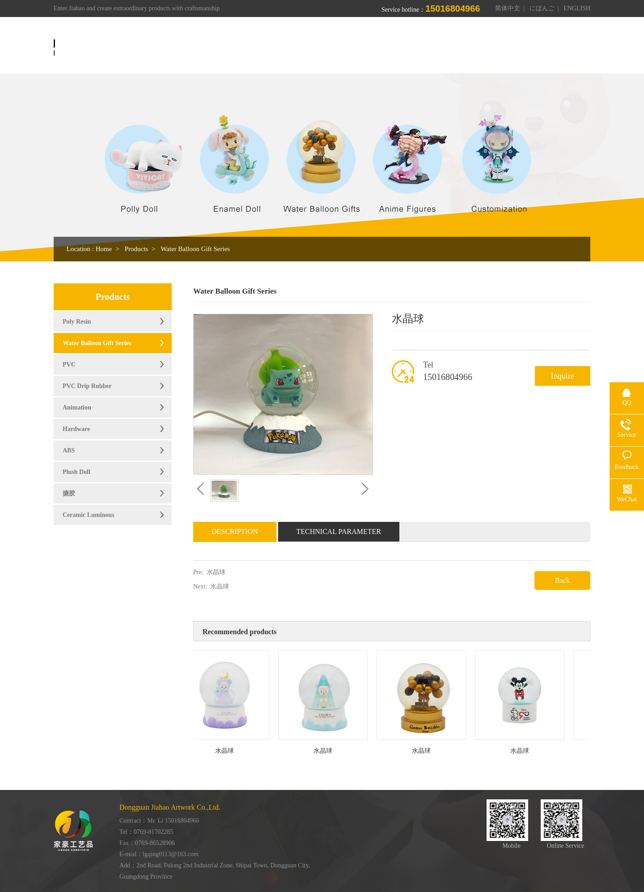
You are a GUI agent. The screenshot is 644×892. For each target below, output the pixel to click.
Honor (442, 48)
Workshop (398, 48)
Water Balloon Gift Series (195, 248)
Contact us (522, 48)
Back (562, 580)
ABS (69, 450)
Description (235, 531)
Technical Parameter (339, 531)
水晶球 (216, 572)
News (479, 48)
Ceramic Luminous (88, 515)
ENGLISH (577, 8)
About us (307, 48)
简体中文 (507, 8)
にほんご (542, 8)
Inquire (562, 375)
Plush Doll (76, 472)
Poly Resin (77, 321)
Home (265, 48)
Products (351, 48)
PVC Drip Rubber (87, 386)
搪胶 (69, 493)
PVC (69, 364)
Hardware (76, 429)
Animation (77, 407)
